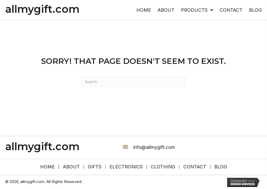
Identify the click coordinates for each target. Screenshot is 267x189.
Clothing (163, 167)
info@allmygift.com (154, 147)
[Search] (133, 81)
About (71, 167)
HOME (47, 167)
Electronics (126, 167)
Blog (220, 167)
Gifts (94, 167)
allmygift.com (42, 9)
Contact (194, 167)
